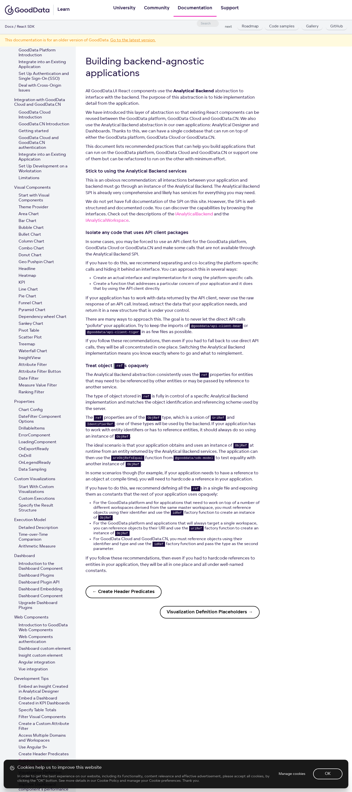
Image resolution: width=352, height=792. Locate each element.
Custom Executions (37, 499)
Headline (27, 269)
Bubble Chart (31, 228)
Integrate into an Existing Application (42, 64)
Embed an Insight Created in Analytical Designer (43, 689)
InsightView (30, 358)
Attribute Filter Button (40, 372)
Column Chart (31, 242)
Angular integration (37, 662)
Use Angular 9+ (33, 747)
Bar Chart (27, 221)
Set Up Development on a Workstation (43, 168)
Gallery (312, 27)
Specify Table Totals (37, 710)
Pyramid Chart (32, 310)
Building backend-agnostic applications (44, 763)
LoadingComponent (37, 442)
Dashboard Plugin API (39, 582)
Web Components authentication (36, 639)
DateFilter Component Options (40, 419)
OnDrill (25, 456)
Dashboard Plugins (36, 576)
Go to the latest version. (133, 40)
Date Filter (29, 379)
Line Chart (28, 289)
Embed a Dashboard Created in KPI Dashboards (44, 701)
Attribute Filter (33, 365)
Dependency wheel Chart (42, 317)
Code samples (282, 27)
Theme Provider (33, 207)
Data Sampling (32, 470)
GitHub (336, 27)
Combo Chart (31, 248)
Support (232, 10)
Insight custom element (41, 656)
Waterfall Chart (33, 351)
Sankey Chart (31, 324)
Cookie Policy (108, 785)
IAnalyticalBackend (194, 214)
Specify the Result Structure (36, 508)
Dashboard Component (41, 596)
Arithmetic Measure (37, 546)
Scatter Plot (30, 337)
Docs (9, 27)
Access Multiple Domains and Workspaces (42, 738)
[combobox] (208, 23)
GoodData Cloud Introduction (35, 115)
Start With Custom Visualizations (36, 489)
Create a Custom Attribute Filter (44, 726)
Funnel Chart (30, 303)
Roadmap (250, 27)
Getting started (34, 131)
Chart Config (31, 410)
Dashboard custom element (45, 649)
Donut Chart (30, 255)
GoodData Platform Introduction (37, 52)
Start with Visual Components (34, 198)
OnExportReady (34, 449)
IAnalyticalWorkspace (107, 221)
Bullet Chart (30, 235)
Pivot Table (29, 331)
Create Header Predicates (44, 754)
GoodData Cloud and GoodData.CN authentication (39, 143)
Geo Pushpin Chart (36, 262)
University (122, 10)
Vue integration (33, 669)
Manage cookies (291, 778)
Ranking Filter (31, 392)
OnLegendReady (35, 463)
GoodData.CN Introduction (44, 124)
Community (156, 10)
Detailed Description (38, 528)
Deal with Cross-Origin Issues (40, 88)
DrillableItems (32, 429)
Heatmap (27, 276)
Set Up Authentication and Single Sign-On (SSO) (44, 76)
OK (327, 778)
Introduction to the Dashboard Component (41, 566)
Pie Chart (27, 296)
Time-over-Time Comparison (33, 537)
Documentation (195, 10)
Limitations (29, 178)
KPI (22, 283)
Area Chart (29, 214)
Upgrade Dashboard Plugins (38, 605)
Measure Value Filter (38, 385)
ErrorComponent (34, 435)
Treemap (27, 344)
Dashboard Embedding (41, 589)
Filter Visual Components (42, 717)
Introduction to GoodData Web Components (43, 627)
